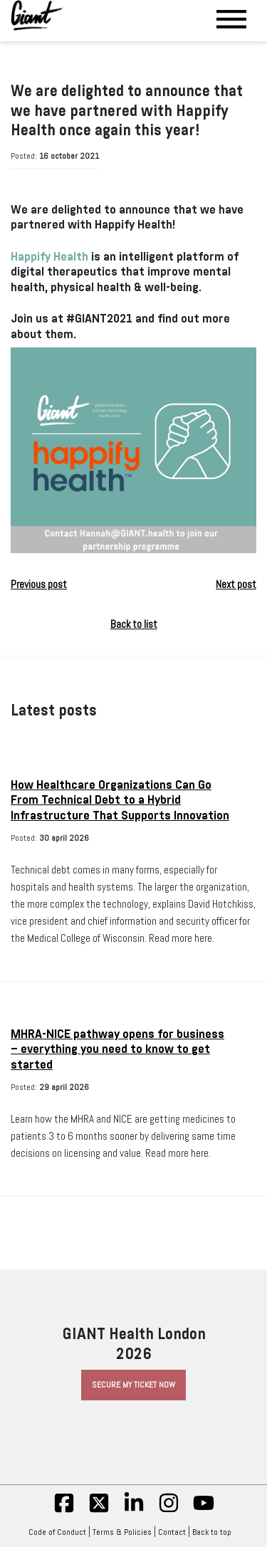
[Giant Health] (37, 15)
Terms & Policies (122, 1532)
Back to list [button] (133, 624)
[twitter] (99, 1510)
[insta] (168, 1510)
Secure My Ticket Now (133, 1385)
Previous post (39, 584)
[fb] (64, 1510)
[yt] (203, 1510)
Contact (172, 1532)
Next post (236, 584)
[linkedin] (133, 1510)
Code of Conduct (57, 1532)
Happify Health (49, 256)
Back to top (215, 1532)
